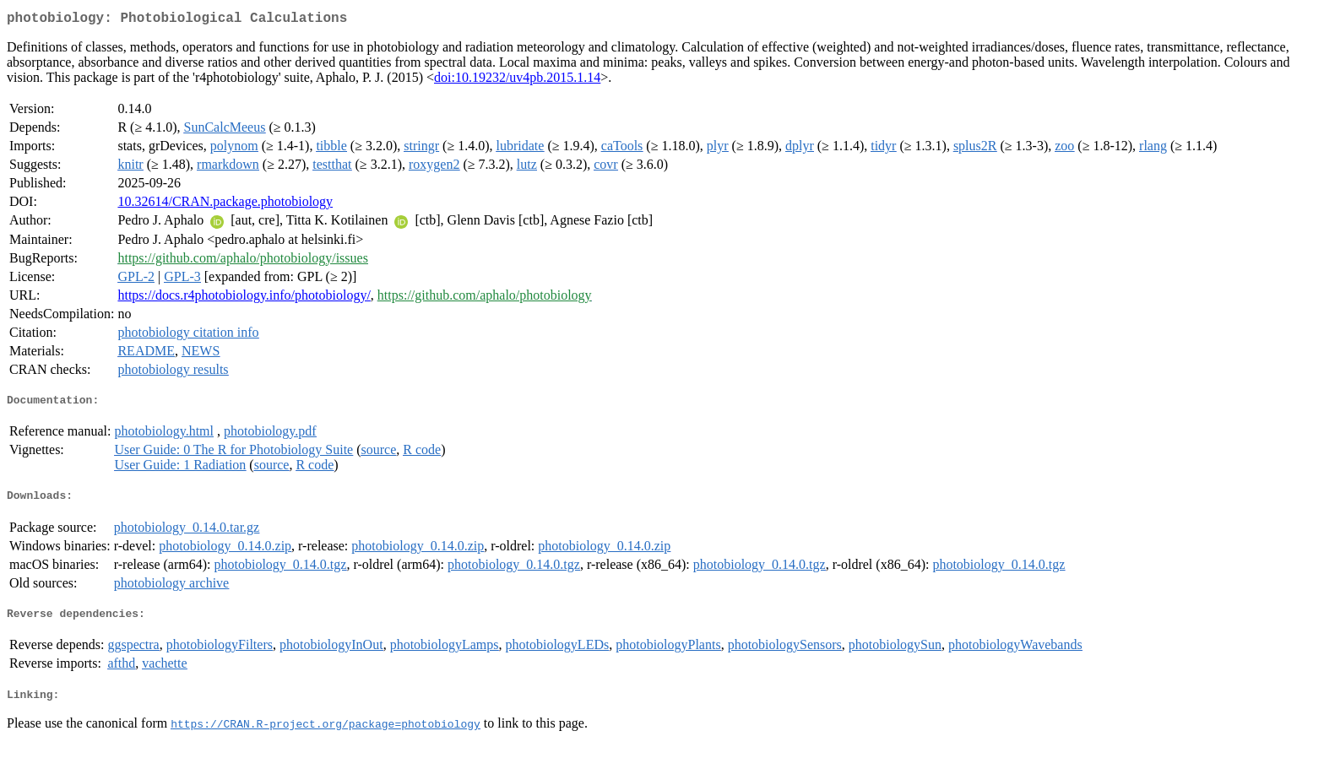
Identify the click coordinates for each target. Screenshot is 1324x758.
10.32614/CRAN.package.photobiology (225, 205)
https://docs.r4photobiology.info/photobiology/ (243, 298)
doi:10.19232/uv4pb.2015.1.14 (517, 80)
